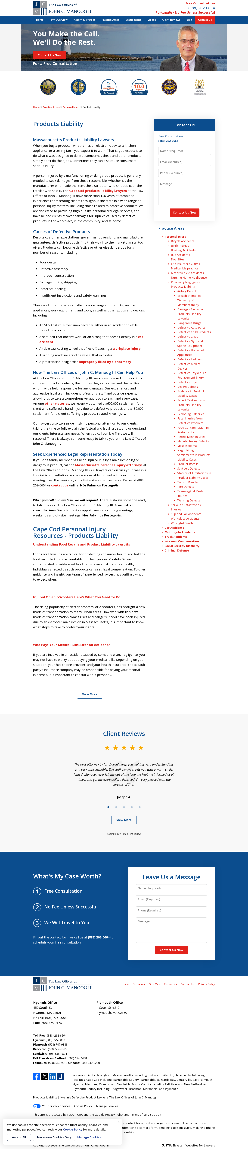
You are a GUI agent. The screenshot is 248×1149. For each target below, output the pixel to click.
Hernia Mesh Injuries (191, 437)
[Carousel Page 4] (132, 807)
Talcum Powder (187, 482)
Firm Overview (59, 19)
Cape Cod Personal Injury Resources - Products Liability (75, 532)
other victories (57, 403)
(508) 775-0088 (55, 1018)
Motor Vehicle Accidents (187, 273)
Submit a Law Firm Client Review (124, 833)
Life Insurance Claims (185, 264)
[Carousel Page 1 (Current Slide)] (108, 807)
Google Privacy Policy (109, 1114)
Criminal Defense (177, 550)
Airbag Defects (187, 291)
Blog (189, 19)
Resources (170, 984)
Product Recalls (187, 464)
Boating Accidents (183, 250)
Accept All (19, 1137)
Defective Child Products (194, 332)
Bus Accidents (180, 255)
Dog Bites (177, 259)
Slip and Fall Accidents (186, 514)
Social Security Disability (182, 546)
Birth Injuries (180, 245)
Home (39, 19)
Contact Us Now (49, 55)
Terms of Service (141, 1114)
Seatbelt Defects (188, 468)
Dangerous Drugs (189, 323)
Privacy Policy (206, 984)
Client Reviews (171, 19)
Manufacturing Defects (193, 441)
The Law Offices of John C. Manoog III (84, 1145)
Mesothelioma (187, 446)
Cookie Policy (83, 1106)
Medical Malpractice (184, 268)
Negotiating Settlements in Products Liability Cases (194, 454)
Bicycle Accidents (182, 241)
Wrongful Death (182, 523)
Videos (152, 19)
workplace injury (126, 348)
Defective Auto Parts (191, 327)
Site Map (154, 984)
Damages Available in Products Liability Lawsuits (191, 313)
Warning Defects (188, 500)
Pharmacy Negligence (185, 282)
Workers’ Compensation (182, 541)
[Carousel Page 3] (124, 807)
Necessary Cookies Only (54, 1137)
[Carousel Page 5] (140, 807)
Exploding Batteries (190, 414)
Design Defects (187, 387)
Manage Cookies (107, 1106)
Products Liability (183, 286)
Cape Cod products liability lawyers (98, 191)
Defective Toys (187, 382)
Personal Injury (71, 107)
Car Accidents (174, 528)
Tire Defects (185, 487)
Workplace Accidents (185, 518)
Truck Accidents (176, 537)
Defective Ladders (189, 359)
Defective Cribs (187, 336)
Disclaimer (139, 984)
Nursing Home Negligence (189, 277)
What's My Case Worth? (67, 876)
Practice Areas (110, 19)
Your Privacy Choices (51, 1106)
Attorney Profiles (84, 19)
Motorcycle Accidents (180, 532)
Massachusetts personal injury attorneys (109, 465)
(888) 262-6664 (201, 7)
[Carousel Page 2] (116, 807)
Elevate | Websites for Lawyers (188, 1145)
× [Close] (119, 1122)
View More (89, 694)
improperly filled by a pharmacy (105, 362)
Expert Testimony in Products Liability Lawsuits (191, 404)
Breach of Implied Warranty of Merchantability (189, 300)
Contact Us (205, 19)
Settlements (133, 19)
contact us (59, 485)
